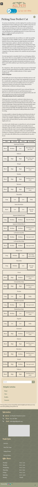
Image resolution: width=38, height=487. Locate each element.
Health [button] (6, 397)
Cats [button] (5, 394)
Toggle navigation (1, 4)
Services (6, 443)
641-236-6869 (26, 11)
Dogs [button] (6, 391)
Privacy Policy (7, 455)
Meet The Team (7, 447)
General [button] (6, 400)
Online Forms (7, 451)
